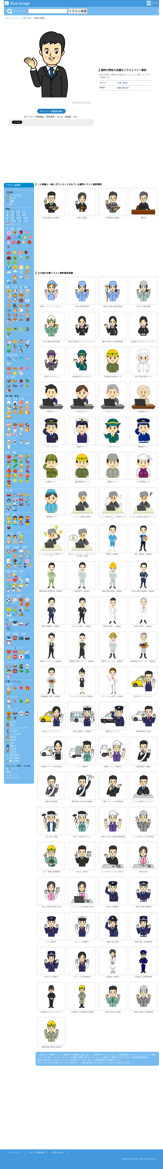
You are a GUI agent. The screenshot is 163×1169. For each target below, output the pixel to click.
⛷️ (8, 614)
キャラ (14, 287)
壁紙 (8, 771)
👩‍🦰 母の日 (11, 737)
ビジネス (10, 533)
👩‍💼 (15, 537)
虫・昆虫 (10, 377)
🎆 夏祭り (11, 746)
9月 (12, 218)
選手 (19, 596)
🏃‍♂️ (21, 561)
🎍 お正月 (11, 722)
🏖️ (27, 277)
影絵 (26, 287)
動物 (8, 287)
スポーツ (10, 596)
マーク (19, 648)
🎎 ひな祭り (12, 731)
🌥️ (8, 272)
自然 (19, 229)
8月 (24, 215)
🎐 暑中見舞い (13, 758)
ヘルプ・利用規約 (36, 1152)
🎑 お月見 (11, 749)
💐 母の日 (11, 198)
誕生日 (9, 684)
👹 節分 (10, 725)
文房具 (16, 547)
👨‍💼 (8, 537)
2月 (25, 221)
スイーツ (10, 421)
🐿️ (15, 315)
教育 (8, 547)
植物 (12, 229)
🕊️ (27, 341)
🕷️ (15, 718)
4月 (18, 212)
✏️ (27, 551)
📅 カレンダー (13, 224)
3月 (12, 212)
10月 (18, 218)
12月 (13, 221)
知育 (24, 547)
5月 (24, 212)
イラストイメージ (12, 18)
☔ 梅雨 (10, 201)
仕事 (24, 18)
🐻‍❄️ (27, 300)
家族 (8, 514)
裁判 (29, 18)
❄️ (21, 272)
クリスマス (11, 697)
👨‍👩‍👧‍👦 (8, 527)
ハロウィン (11, 709)
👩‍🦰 (27, 518)
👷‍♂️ (21, 537)
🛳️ (15, 508)
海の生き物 (11, 355)
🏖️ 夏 (9, 204)
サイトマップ (15, 1152)
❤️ (15, 580)
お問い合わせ (58, 1152)
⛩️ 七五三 (11, 752)
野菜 (8, 452)
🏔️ (21, 277)
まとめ (152, 3)
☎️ (15, 638)
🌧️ (15, 272)
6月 (12, 215)
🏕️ (21, 614)
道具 (23, 634)
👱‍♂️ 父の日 (11, 740)
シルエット (11, 774)
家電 (8, 634)
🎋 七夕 (10, 743)
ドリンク (10, 438)
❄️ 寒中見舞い (13, 755)
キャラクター (12, 662)
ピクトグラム (13, 777)
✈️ (27, 504)
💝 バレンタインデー (17, 728)
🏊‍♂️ (27, 609)
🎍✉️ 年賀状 (12, 761)
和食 (8, 399)
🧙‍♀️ (27, 713)
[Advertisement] (125, 43)
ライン (14, 768)
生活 (14, 514)
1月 (19, 221)
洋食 (15, 399)
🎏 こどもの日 (13, 195)
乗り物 (9, 490)
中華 (22, 399)
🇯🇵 (21, 657)
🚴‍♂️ (27, 499)
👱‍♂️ (8, 523)
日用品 (15, 634)
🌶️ (27, 466)
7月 (18, 215)
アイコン (10, 648)
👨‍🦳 (15, 523)
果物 (14, 452)
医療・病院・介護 (14, 571)
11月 (25, 218)
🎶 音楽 (9, 619)
